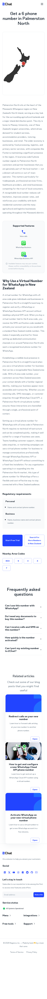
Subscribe (38, 894)
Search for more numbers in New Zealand (34, 540)
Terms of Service (16, 952)
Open (35, 739)
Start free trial (13, 540)
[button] (23, 607)
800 (8, 561)
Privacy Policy (31, 952)
